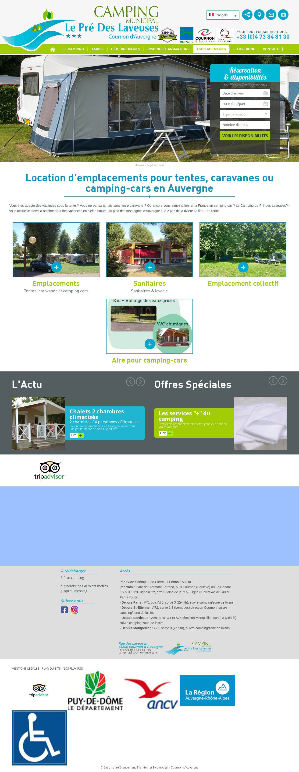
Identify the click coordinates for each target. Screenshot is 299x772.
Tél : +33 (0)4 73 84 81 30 (134, 650)
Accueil (139, 165)
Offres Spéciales (192, 383)
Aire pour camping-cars (149, 359)
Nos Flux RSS (73, 668)
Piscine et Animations (168, 48)
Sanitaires (149, 283)
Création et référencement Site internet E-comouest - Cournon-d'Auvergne (150, 767)
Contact (271, 48)
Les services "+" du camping (184, 416)
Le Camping (73, 48)
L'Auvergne (244, 48)
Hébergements (125, 48)
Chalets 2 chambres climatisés (97, 414)
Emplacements (211, 48)
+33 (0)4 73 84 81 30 (263, 36)
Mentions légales (25, 668)
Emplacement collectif (243, 283)
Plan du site (51, 668)
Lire (77, 435)
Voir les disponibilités (245, 135)
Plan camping (74, 577)
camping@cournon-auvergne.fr (139, 652)
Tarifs (97, 48)
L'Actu (27, 383)
